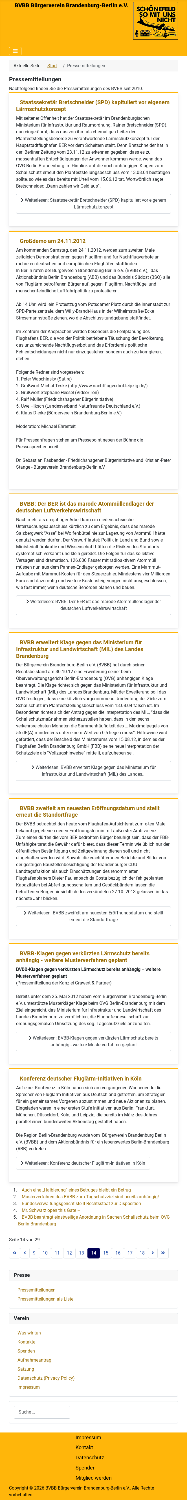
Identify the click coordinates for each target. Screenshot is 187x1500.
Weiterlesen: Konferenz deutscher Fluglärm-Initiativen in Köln (83, 1163)
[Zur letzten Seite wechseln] (163, 1253)
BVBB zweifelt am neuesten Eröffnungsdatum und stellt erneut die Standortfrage (88, 811)
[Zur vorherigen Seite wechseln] (25, 1253)
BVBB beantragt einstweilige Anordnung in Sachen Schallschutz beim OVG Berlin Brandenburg (94, 1220)
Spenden (26, 1351)
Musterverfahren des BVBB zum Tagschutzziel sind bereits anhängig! (90, 1196)
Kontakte (26, 1342)
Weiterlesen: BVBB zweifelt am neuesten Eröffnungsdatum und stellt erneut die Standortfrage (93, 916)
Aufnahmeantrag (34, 1360)
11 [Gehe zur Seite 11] (57, 1253)
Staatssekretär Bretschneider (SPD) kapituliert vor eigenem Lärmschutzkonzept (93, 105)
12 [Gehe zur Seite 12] (69, 1253)
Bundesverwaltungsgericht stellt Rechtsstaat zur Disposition (81, 1203)
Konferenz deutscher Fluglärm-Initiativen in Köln (81, 1078)
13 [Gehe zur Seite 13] (81, 1253)
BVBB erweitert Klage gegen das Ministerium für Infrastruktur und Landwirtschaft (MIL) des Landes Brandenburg (79, 649)
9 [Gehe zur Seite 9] (34, 1253)
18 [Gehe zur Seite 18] (142, 1253)
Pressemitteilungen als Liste (45, 1299)
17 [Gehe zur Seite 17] (130, 1253)
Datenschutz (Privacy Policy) (46, 1378)
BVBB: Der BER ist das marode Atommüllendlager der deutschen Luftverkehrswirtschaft (85, 507)
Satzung (25, 1369)
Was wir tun (29, 1333)
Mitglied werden (94, 1478)
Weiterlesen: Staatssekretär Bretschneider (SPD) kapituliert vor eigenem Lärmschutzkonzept (93, 203)
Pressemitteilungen (36, 1290)
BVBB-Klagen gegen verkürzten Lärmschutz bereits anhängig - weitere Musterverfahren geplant (82, 957)
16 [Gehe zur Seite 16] (117, 1253)
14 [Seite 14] (93, 1253)
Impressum (28, 1387)
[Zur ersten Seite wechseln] (14, 1253)
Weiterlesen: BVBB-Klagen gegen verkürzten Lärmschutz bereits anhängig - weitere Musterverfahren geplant (93, 1041)
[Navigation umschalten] (15, 51)
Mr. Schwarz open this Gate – (51, 1210)
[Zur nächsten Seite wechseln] (153, 1253)
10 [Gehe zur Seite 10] (45, 1253)
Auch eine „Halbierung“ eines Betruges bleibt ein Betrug (76, 1190)
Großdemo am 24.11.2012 (52, 241)
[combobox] (42, 1412)
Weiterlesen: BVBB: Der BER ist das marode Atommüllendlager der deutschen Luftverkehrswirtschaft (93, 605)
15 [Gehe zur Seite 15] (105, 1253)
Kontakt (84, 1447)
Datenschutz (90, 1457)
